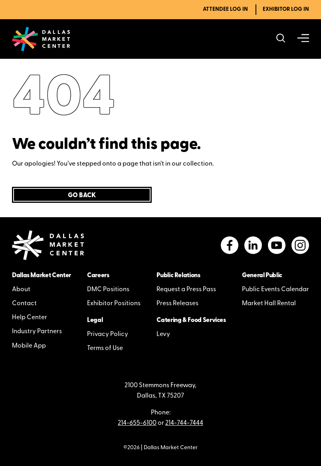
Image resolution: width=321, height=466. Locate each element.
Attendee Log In (225, 9)
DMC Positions (108, 289)
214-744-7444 (184, 423)
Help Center (29, 317)
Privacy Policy (107, 334)
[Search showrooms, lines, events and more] (280, 39)
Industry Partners (37, 331)
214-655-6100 (137, 423)
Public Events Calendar (275, 289)
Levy (163, 334)
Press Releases (177, 303)
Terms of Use (105, 348)
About (21, 289)
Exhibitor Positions (114, 303)
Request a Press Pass (186, 289)
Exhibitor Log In (286, 9)
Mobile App (29, 346)
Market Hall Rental (269, 303)
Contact (24, 303)
